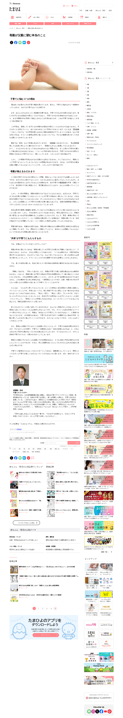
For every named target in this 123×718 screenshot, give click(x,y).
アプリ (35, 23)
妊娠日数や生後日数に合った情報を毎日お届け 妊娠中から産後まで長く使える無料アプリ (45, 662)
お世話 (89, 109)
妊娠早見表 (16, 17)
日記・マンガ (91, 151)
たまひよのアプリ (92, 218)
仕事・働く (90, 134)
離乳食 (84, 17)
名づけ (50, 17)
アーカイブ (65, 448)
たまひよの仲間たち (93, 222)
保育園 (52, 143)
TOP (80, 10)
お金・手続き (34, 17)
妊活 (110, 10)
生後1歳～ (90, 72)
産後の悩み (90, 116)
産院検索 (89, 187)
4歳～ (45, 448)
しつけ (14, 448)
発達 (51, 448)
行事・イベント (91, 127)
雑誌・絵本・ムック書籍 (94, 169)
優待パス (102, 17)
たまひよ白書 (91, 229)
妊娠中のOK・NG (92, 190)
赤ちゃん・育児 (100, 10)
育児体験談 (90, 148)
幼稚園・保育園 (91, 130)
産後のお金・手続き (93, 137)
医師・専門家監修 (36, 451)
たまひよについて (92, 165)
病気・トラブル (91, 112)
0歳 (19, 448)
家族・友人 (57, 448)
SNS (53, 23)
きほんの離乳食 (91, 211)
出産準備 (67, 17)
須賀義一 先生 (26, 451)
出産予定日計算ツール (94, 183)
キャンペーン (70, 23)
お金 (88, 201)
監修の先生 (90, 215)
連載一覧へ (104, 552)
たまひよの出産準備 (93, 225)
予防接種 (76, 129)
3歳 (33, 448)
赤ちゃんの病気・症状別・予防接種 (98, 208)
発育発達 (39, 448)
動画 (88, 158)
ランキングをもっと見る (26, 555)
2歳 (29, 448)
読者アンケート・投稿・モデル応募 (98, 176)
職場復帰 (63, 182)
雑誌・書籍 (18, 23)
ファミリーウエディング (94, 144)
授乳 (88, 102)
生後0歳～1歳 (91, 69)
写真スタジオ (87, 23)
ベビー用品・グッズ (93, 123)
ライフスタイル (91, 141)
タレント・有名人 (92, 155)
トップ (11, 28)
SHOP (66, 6)
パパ (72, 448)
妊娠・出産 (88, 10)
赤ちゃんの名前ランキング (95, 194)
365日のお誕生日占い (93, 180)
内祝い (74, 6)
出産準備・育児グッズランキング (97, 197)
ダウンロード (45, 667)
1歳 (24, 448)
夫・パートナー (16, 451)
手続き (89, 204)
